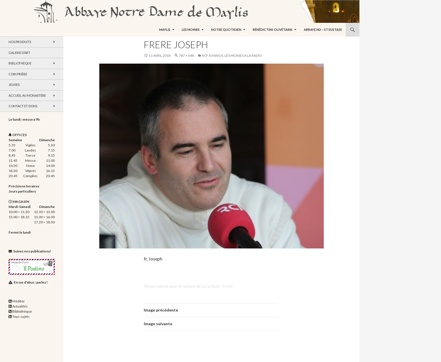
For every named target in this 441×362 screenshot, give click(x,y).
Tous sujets (21, 316)
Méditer (18, 301)
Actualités (20, 306)
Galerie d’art (19, 52)
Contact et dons (23, 106)
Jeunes (14, 84)
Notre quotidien (226, 29)
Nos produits (20, 42)
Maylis (164, 29)
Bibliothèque (20, 63)
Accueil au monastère (27, 95)
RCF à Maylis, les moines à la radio (232, 55)
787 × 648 (186, 55)
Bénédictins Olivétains (272, 29)
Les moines (191, 29)
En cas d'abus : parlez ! (31, 282)
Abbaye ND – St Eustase (323, 29)
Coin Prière (18, 74)
